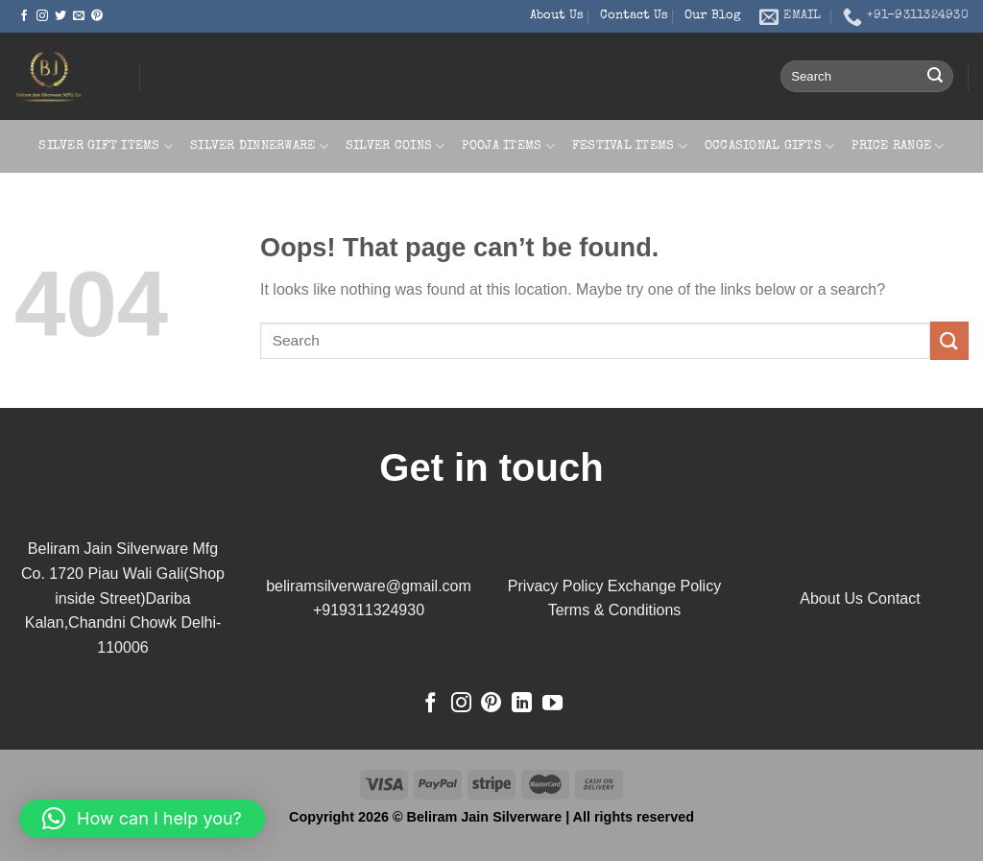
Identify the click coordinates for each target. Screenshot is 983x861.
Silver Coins (395, 146)
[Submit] (935, 76)
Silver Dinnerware (259, 146)
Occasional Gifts (770, 146)
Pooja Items (508, 146)
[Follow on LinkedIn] (522, 704)
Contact (894, 598)
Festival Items (629, 146)
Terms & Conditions (615, 610)
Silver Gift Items (105, 146)
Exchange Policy (664, 586)
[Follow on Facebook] (24, 16)
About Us (557, 16)
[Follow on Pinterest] (97, 16)
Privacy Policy (556, 586)
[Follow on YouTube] (552, 704)
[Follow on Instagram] (42, 16)
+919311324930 (368, 610)
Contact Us (634, 16)
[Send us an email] (78, 16)
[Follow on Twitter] (60, 16)
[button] (142, 819)
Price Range (897, 146)
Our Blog (712, 16)
